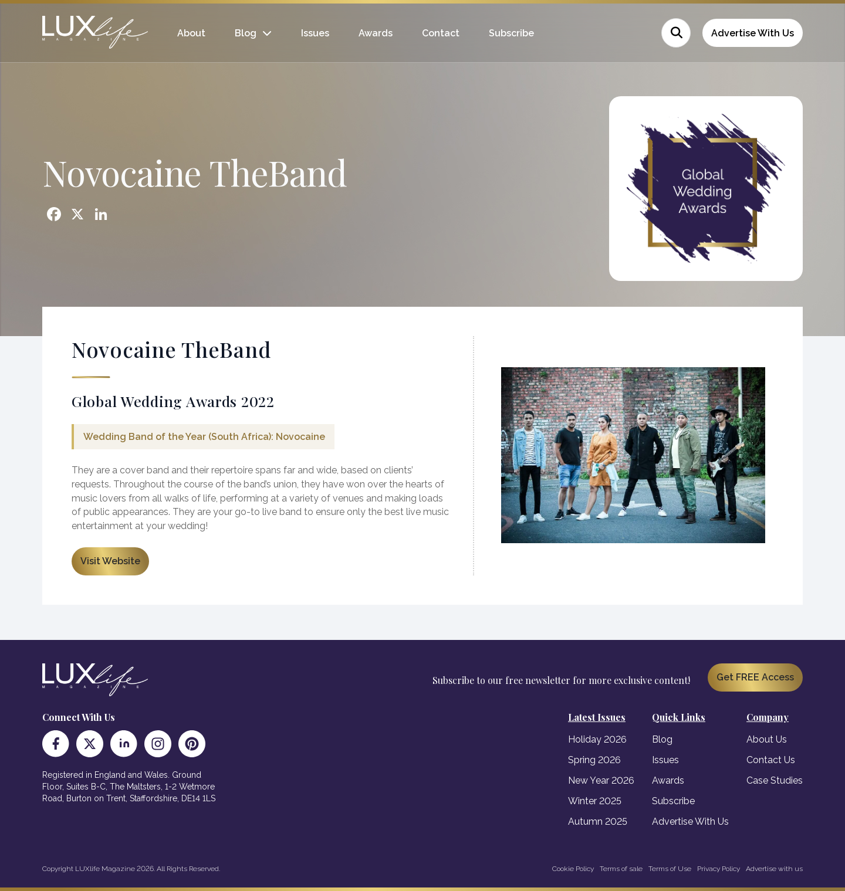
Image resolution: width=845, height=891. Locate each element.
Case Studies (774, 780)
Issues (315, 33)
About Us (766, 739)
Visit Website (110, 561)
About (191, 33)
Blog (245, 33)
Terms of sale (621, 869)
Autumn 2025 (597, 821)
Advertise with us (774, 869)
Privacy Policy (718, 869)
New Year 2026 (601, 780)
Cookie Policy (573, 869)
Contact (440, 33)
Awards (376, 33)
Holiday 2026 (597, 739)
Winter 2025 (594, 801)
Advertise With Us (752, 33)
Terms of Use (669, 869)
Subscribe (511, 33)
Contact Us (770, 759)
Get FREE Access (755, 677)
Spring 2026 (594, 759)
